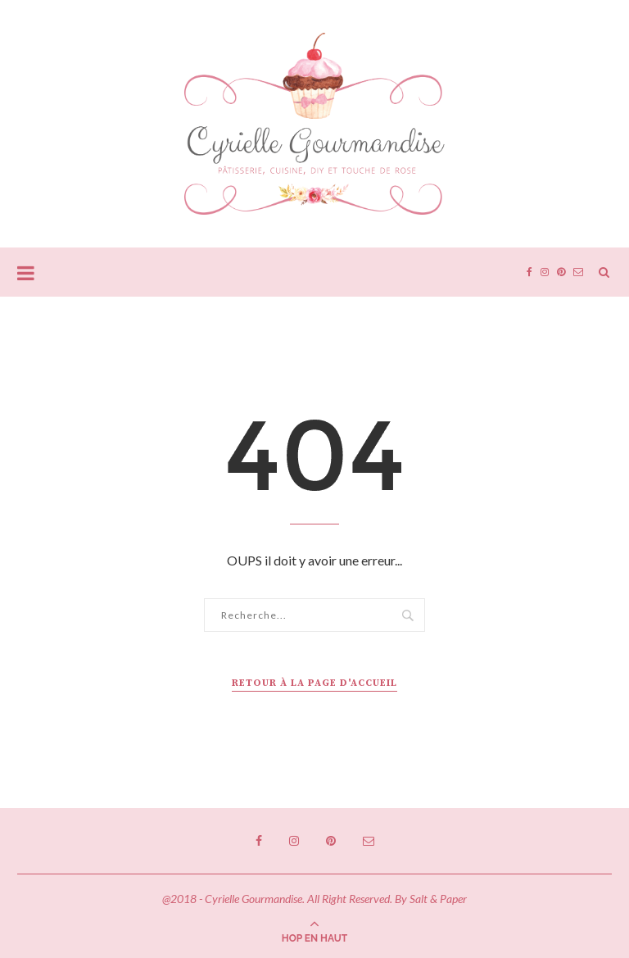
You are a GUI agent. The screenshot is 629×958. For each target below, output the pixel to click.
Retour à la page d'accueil (314, 683)
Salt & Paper (438, 899)
